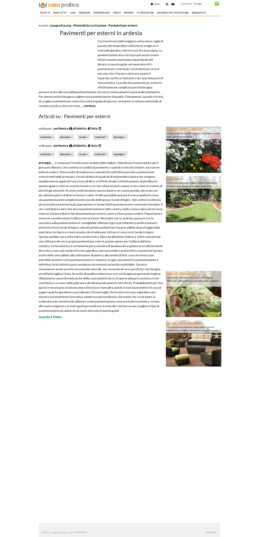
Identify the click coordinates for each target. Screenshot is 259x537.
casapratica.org (60, 25)
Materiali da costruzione (173, 12)
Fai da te (45, 12)
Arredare (84, 12)
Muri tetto (60, 12)
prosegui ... (46, 163)
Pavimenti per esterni (123, 25)
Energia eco (199, 12)
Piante (117, 12)
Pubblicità (211, 532)
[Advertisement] (77, 21)
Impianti (129, 12)
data (94, 128)
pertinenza (61, 128)
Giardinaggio (101, 12)
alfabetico (80, 128)
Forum (155, 4)
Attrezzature (145, 12)
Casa (73, 12)
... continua (88, 106)
